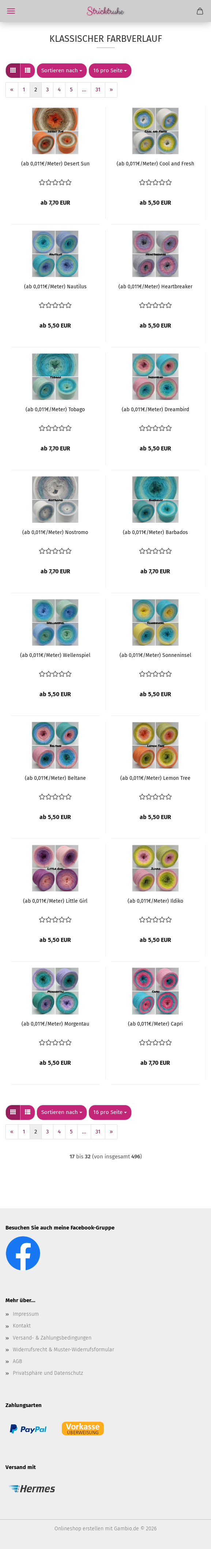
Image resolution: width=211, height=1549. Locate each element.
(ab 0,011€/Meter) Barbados (155, 532)
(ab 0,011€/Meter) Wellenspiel (55, 655)
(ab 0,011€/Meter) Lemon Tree (155, 778)
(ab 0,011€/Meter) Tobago (55, 409)
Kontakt (22, 1326)
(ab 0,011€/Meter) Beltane (55, 778)
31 (98, 89)
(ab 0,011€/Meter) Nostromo (55, 532)
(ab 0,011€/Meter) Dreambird (155, 409)
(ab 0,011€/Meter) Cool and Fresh (155, 164)
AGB (17, 1361)
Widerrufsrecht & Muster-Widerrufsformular (63, 1350)
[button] (12, 70)
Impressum (26, 1314)
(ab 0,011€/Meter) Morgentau (55, 1024)
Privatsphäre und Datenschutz (48, 1373)
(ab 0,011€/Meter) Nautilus (55, 287)
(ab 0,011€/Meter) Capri (155, 1024)
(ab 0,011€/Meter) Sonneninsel (155, 655)
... (84, 89)
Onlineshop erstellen (78, 1529)
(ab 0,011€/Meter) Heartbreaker (155, 287)
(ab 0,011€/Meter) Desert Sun (55, 164)
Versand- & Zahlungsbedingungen (52, 1338)
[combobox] (62, 70)
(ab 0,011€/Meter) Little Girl (55, 901)
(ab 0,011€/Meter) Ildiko (155, 901)
